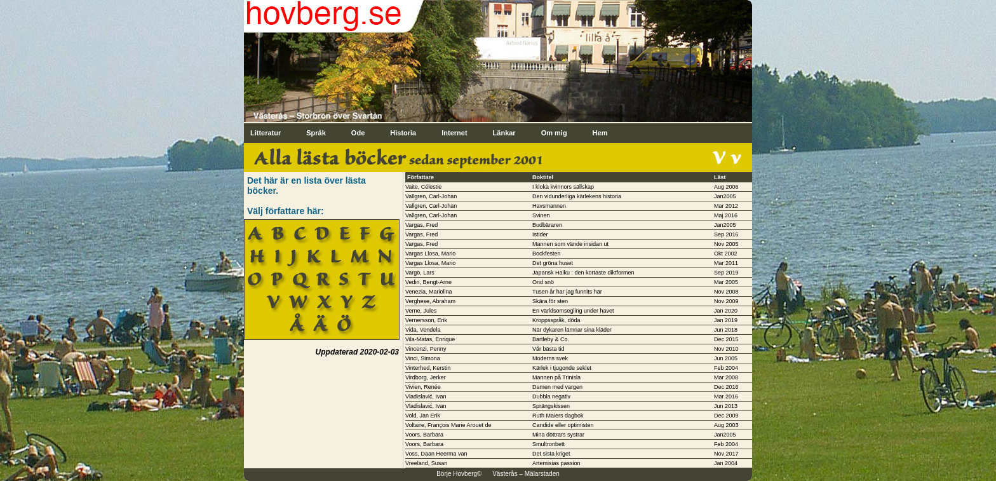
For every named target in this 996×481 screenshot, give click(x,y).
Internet (454, 133)
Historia (403, 133)
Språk (316, 133)
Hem (600, 133)
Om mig (554, 133)
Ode (358, 133)
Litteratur (265, 133)
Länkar (504, 133)
